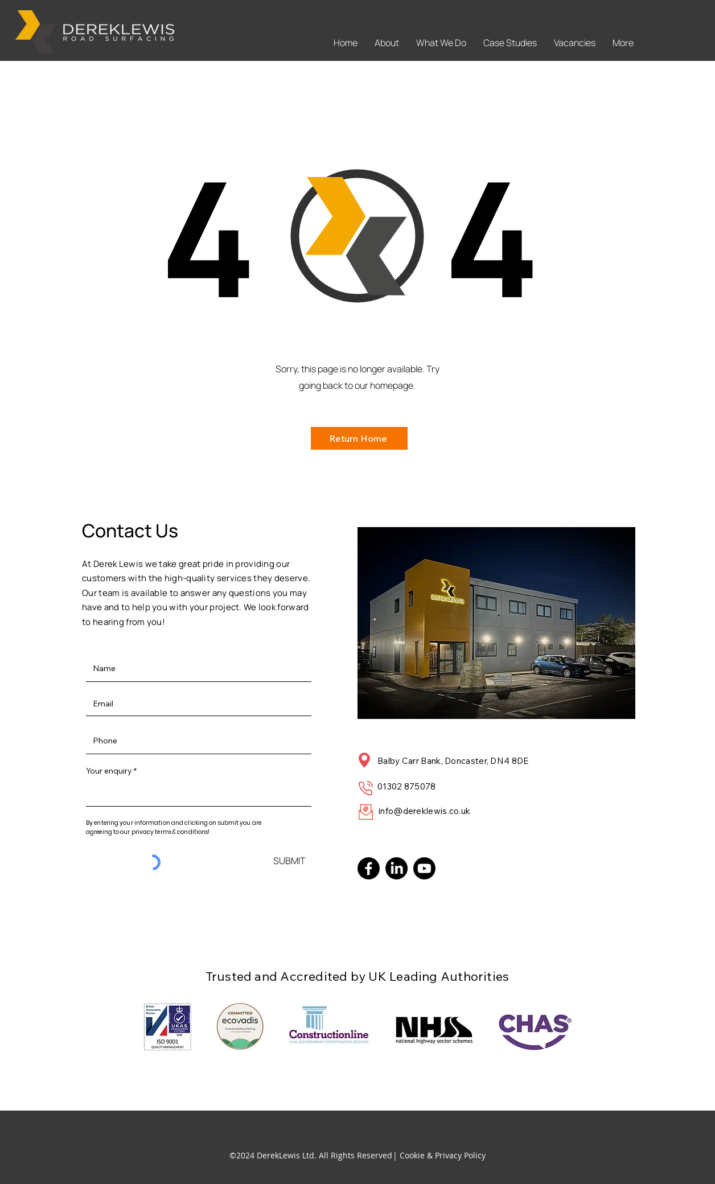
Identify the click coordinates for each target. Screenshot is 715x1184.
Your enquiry (109, 771)
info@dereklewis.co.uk (424, 810)
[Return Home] (359, 438)
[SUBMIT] (289, 860)
